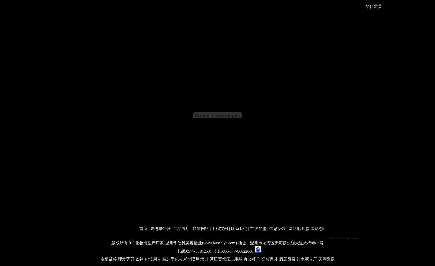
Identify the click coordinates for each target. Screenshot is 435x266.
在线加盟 (258, 228)
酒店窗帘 (287, 259)
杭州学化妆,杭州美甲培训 (185, 259)
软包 (138, 259)
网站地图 (297, 228)
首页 (143, 228)
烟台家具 (269, 259)
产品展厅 (181, 228)
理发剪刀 (126, 259)
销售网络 (201, 228)
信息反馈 (277, 228)
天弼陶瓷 (326, 259)
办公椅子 (252, 259)
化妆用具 (153, 259)
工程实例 (220, 228)
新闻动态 (315, 228)
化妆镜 (141, 242)
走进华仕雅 (160, 228)
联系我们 (239, 228)
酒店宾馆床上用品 (226, 259)
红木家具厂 (307, 259)
